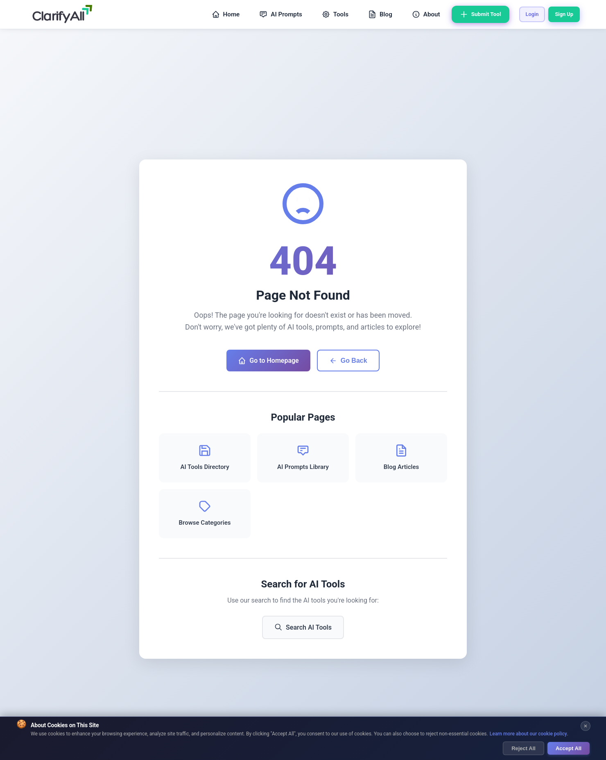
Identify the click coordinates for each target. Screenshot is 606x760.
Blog (380, 14)
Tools (335, 14)
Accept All (568, 748)
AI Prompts (280, 14)
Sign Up (564, 14)
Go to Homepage (268, 361)
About (426, 14)
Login (532, 14)
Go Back (348, 361)
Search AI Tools (303, 627)
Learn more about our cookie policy (528, 734)
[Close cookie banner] (585, 726)
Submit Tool (480, 14)
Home (226, 14)
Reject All (523, 748)
